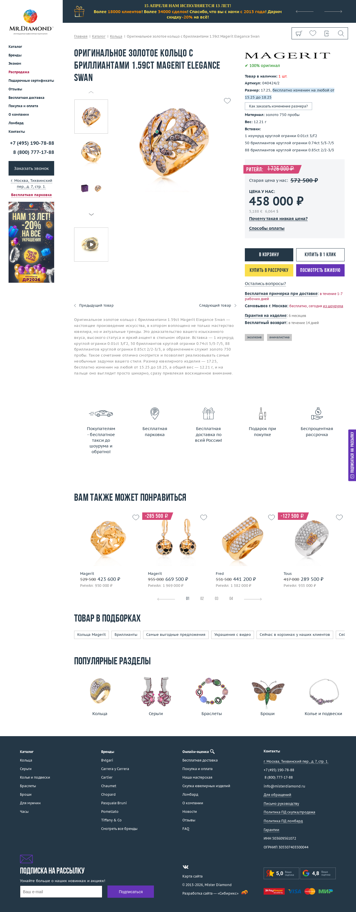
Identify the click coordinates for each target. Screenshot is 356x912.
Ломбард (16, 123)
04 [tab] (231, 599)
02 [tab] (202, 599)
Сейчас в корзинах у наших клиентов (295, 634)
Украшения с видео (232, 634)
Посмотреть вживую (320, 270)
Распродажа (19, 72)
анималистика (279, 337)
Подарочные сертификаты (31, 80)
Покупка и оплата (23, 106)
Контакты (17, 131)
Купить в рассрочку (269, 270)
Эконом (15, 63)
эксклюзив (254, 337)
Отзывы (15, 89)
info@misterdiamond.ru (284, 786)
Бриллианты (126, 634)
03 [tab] (216, 599)
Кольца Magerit (91, 634)
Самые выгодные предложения (176, 634)
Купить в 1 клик (320, 255)
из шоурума (333, 306)
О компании (19, 114)
